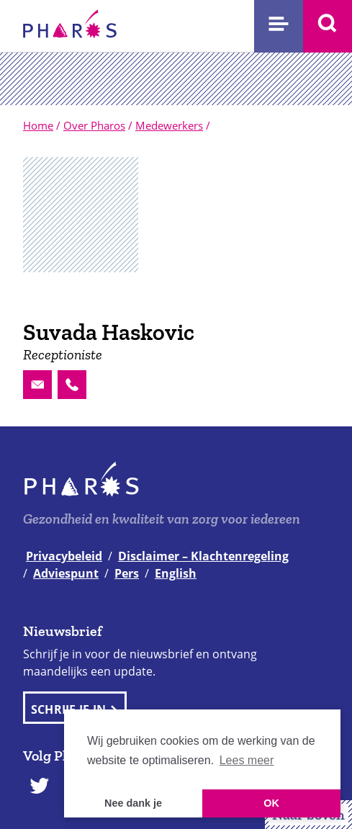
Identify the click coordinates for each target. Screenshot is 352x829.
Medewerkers (169, 125)
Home (38, 125)
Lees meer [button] (247, 760)
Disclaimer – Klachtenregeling (203, 556)
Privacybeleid (64, 556)
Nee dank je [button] (133, 803)
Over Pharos (94, 125)
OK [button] (271, 803)
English (176, 573)
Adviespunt (66, 573)
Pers (126, 573)
